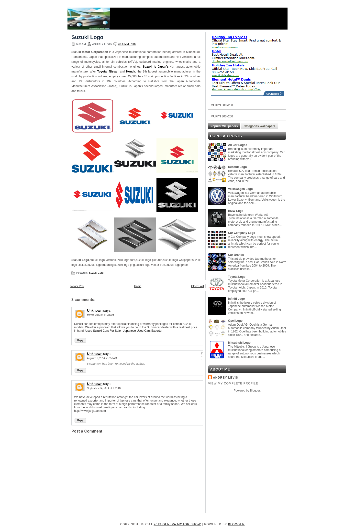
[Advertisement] (199, 19)
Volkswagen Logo (240, 189)
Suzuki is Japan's (156, 66)
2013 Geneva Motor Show (177, 524)
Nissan (113, 71)
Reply (80, 340)
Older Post (197, 286)
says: (107, 310)
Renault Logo (237, 167)
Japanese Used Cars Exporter (143, 330)
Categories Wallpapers (259, 126)
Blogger (255, 390)
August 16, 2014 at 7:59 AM (102, 358)
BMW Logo (236, 211)
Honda (130, 71)
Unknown (94, 310)
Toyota (102, 71)
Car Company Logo (241, 233)
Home (137, 286)
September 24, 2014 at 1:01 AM (104, 388)
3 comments (127, 43)
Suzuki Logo (87, 37)
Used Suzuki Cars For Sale (103, 330)
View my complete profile (233, 383)
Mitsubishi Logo (239, 342)
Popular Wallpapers (224, 126)
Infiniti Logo (236, 298)
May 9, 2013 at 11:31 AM (100, 315)
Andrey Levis (225, 377)
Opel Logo (235, 320)
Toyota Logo (236, 277)
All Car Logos (237, 145)
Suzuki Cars (96, 272)
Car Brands (236, 255)
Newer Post (77, 286)
